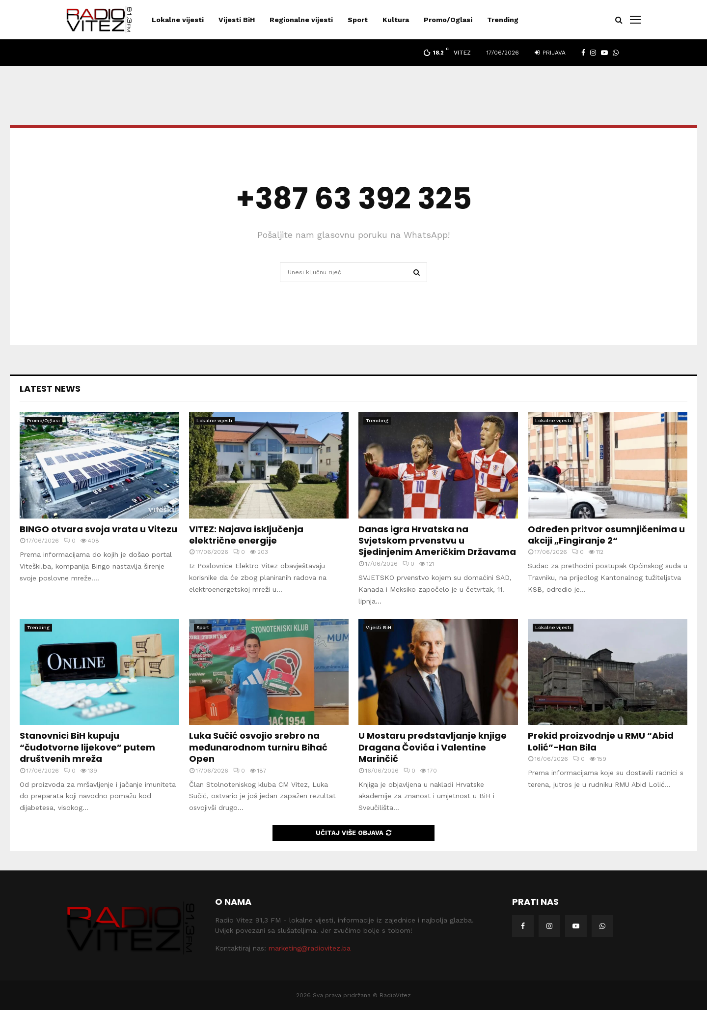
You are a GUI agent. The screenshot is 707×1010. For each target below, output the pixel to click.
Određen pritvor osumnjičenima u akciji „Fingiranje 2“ (606, 535)
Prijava (550, 52)
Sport (358, 20)
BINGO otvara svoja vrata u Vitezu (98, 529)
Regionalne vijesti (301, 20)
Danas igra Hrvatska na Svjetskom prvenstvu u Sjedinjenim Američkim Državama (437, 540)
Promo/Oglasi (448, 20)
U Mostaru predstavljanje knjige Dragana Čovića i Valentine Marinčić (432, 747)
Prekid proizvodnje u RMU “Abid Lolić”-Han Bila (601, 741)
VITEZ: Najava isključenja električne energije (246, 535)
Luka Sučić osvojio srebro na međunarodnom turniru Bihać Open (258, 747)
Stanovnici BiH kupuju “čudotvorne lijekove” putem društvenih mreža (87, 747)
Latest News (50, 388)
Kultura (395, 20)
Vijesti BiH (236, 20)
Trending (502, 20)
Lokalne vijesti (178, 20)
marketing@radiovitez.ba (310, 948)
